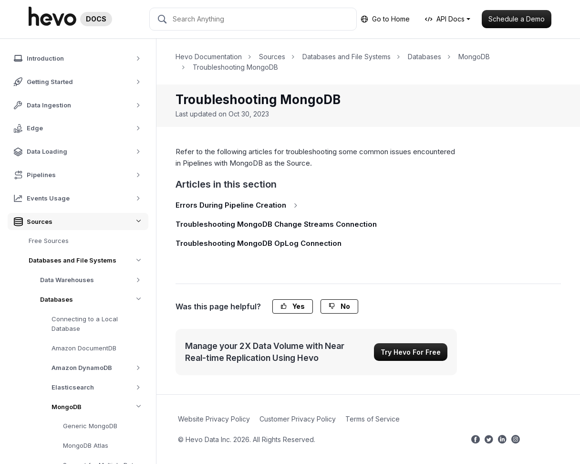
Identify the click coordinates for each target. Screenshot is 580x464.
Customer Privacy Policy (297, 419)
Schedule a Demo (516, 19)
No (339, 306)
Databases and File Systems (88, 260)
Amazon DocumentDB (84, 348)
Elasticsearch (99, 387)
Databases (94, 299)
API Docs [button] (445, 19)
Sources (272, 57)
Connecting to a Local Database (85, 324)
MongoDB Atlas (85, 445)
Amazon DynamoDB (99, 368)
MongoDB (100, 407)
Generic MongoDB (90, 426)
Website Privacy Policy (214, 419)
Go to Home (385, 19)
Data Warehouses (93, 280)
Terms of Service (372, 419)
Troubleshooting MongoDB (235, 67)
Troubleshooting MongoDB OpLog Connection (259, 243)
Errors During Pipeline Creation (238, 205)
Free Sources (49, 240)
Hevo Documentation (209, 57)
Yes (292, 306)
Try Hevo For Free (411, 352)
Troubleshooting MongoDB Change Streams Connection (276, 224)
